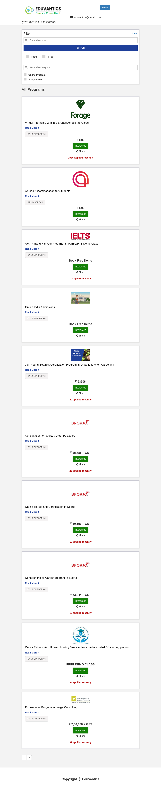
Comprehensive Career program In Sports (51, 577)
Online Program (35, 74)
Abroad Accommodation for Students (47, 191)
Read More (32, 128)
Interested (80, 145)
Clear (134, 33)
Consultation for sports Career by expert (50, 435)
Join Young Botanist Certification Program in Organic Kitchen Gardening (69, 364)
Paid (31, 56)
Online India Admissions (40, 307)
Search (80, 47)
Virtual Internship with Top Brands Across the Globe (57, 122)
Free (47, 56)
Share (80, 151)
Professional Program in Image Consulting (51, 707)
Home (105, 7)
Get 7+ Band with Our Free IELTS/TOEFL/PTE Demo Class (61, 243)
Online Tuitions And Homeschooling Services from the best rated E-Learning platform (77, 647)
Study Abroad (33, 79)
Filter (27, 33)
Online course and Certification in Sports (50, 506)
